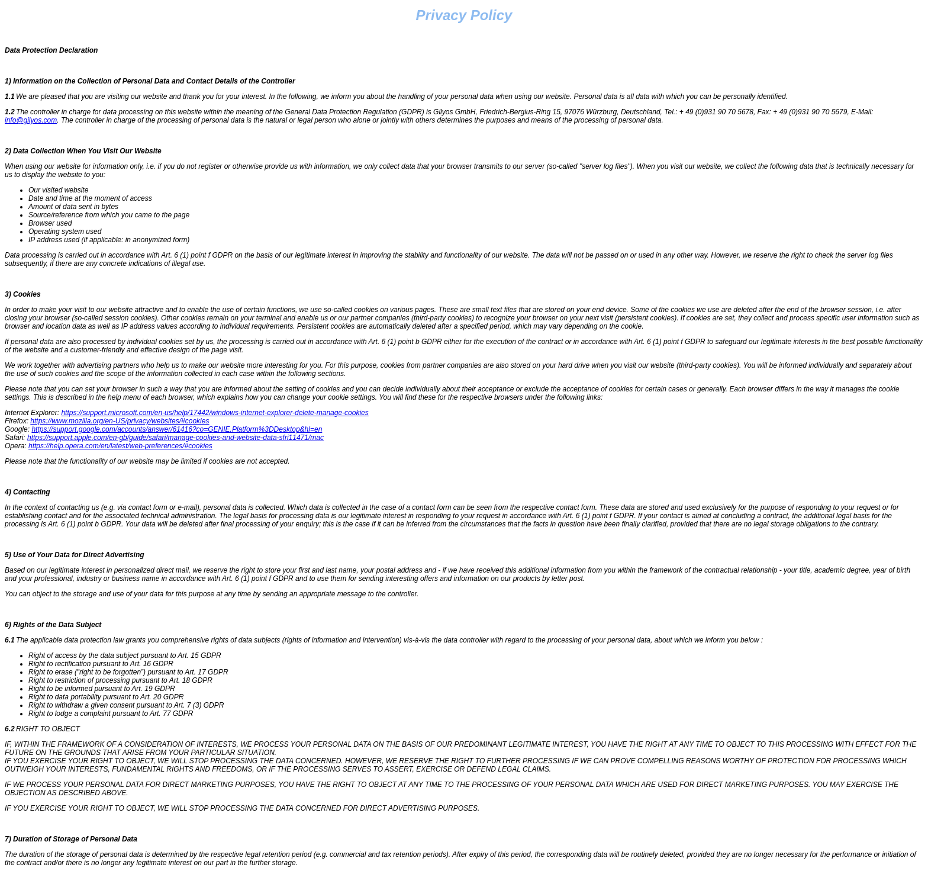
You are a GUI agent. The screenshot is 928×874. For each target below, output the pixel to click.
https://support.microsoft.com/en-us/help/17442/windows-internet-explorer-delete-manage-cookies (214, 413)
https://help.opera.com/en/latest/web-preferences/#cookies (120, 446)
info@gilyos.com (31, 120)
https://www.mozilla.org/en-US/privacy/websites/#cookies (119, 421)
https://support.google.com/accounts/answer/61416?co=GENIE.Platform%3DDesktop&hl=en (176, 429)
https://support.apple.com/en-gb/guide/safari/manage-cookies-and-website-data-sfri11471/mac (175, 437)
